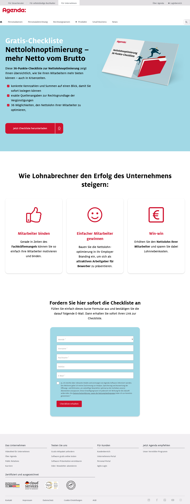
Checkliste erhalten (69, 404)
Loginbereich (176, 3)
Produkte (86, 22)
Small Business (105, 22)
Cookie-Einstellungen (73, 500)
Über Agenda (158, 3)
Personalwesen (20, 22)
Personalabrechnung (43, 22)
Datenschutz (48, 500)
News (120, 22)
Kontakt (8, 500)
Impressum (27, 500)
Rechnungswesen (67, 22)
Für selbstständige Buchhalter (42, 3)
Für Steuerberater (16, 3)
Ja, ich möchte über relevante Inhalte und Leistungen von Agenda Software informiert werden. (96, 389)
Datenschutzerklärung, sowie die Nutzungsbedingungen (94, 393)
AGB (94, 500)
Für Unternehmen (69, 3)
